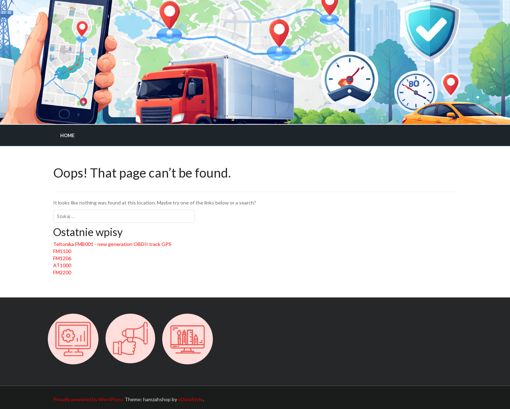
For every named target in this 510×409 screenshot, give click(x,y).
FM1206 (62, 258)
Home (67, 135)
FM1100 (62, 251)
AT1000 (62, 265)
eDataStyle (190, 399)
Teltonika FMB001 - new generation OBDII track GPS (112, 244)
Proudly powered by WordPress (88, 399)
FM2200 (62, 272)
